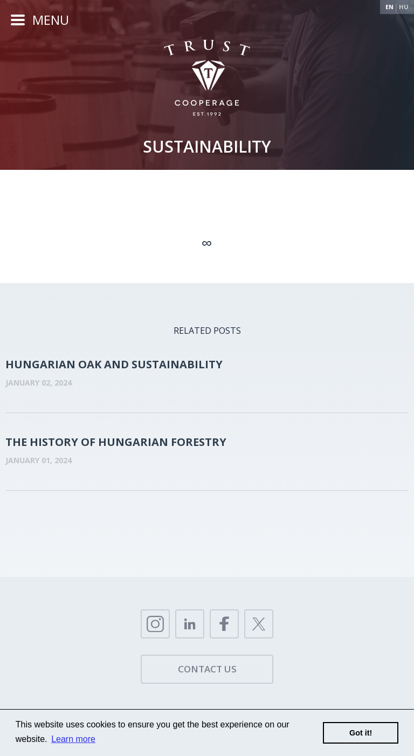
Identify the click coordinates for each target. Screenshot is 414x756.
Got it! (360, 732)
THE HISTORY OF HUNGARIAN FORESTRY (115, 442)
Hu (404, 7)
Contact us (207, 669)
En (389, 7)
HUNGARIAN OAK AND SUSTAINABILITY (114, 364)
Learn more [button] (73, 739)
